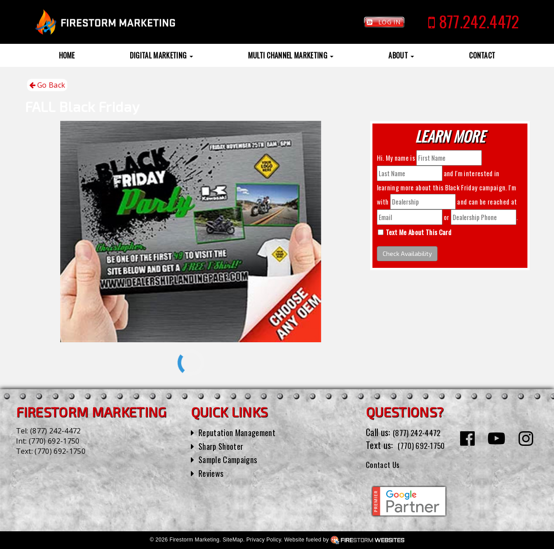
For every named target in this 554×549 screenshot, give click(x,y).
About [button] (401, 55)
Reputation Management (241, 432)
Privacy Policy (263, 540)
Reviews (212, 472)
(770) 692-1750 (54, 441)
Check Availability (407, 253)
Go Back (47, 85)
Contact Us (385, 464)
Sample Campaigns (230, 459)
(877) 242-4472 (55, 431)
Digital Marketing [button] (161, 55)
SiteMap (233, 540)
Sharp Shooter (223, 445)
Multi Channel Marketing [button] (291, 55)
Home (67, 55)
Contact (482, 55)
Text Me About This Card (418, 232)
